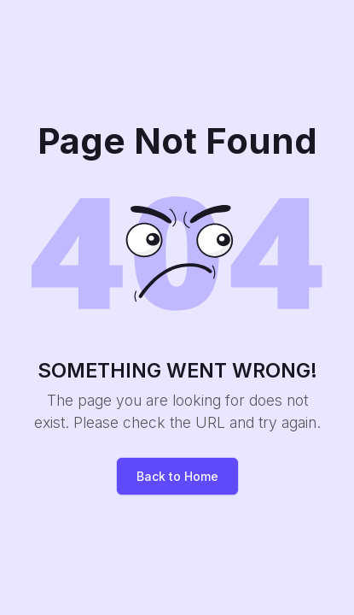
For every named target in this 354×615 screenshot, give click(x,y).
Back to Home (177, 476)
